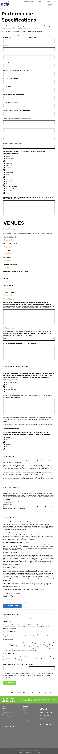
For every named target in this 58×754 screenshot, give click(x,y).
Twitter (20, 693)
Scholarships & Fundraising (8, 737)
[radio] (4, 240)
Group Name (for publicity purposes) (15, 54)
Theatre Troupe (10, 170)
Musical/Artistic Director (11, 62)
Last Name (33, 37)
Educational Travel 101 (26, 710)
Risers (7, 446)
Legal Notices (23, 752)
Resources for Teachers (26, 720)
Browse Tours (24, 708)
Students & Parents (9, 726)
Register (48, 1)
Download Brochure (29, 1)
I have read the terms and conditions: (15, 664)
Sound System (9, 444)
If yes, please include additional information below (20, 343)
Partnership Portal (6, 716)
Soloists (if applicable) (10, 78)
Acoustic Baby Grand (11, 389)
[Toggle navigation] (52, 5)
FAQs (3, 743)
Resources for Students (7, 739)
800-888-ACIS (8, 701)
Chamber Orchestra (11, 183)
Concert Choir (9, 156)
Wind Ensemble (10, 181)
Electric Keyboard (10, 387)
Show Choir (9, 165)
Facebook (42, 693)
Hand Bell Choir (10, 190)
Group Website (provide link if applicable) (17, 110)
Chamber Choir (10, 158)
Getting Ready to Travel (7, 741)
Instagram (27, 693)
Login (54, 1)
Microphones (9, 442)
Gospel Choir (9, 163)
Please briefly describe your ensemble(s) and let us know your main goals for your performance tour (28, 198)
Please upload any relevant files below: (16, 602)
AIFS (3, 714)
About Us (5, 706)
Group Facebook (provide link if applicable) (17, 118)
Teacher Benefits (24, 718)
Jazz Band (8, 174)
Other (7, 193)
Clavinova (8, 384)
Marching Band (10, 179)
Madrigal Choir (9, 161)
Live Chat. (36, 700)
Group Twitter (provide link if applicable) (17, 127)
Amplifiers (8, 437)
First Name (7, 37)
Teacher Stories (24, 712)
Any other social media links (12, 143)
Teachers (24, 706)
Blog (3, 710)
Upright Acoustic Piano (12, 382)
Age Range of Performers (11, 102)
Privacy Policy (32, 752)
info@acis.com (43, 720)
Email (5, 45)
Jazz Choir (8, 167)
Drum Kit (8, 439)
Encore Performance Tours (8, 712)
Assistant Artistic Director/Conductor (16, 70)
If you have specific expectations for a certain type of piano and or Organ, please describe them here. (27, 396)
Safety (22, 716)
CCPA (39, 752)
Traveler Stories (5, 731)
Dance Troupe (9, 172)
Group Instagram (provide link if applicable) (17, 135)
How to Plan (23, 714)
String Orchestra (10, 188)
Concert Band (9, 177)
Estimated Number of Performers (13, 94)
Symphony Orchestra (11, 186)
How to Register (5, 735)
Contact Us (40, 1)
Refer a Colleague (25, 722)
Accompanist (7, 86)
